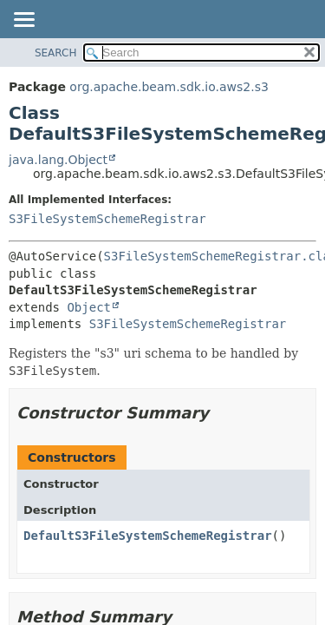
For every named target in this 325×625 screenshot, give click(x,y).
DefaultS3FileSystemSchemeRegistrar (147, 536)
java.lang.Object (58, 160)
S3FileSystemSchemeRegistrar (107, 219)
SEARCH (56, 53)
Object (89, 307)
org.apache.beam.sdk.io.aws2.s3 (169, 87)
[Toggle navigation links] (23, 21)
